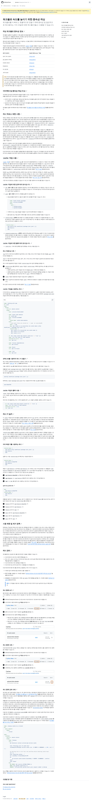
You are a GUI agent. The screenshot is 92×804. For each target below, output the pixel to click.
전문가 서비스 (38, 798)
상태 (27, 798)
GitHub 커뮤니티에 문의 (9, 787)
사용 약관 (15, 798)
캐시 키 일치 (39, 169)
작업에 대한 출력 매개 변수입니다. (17, 243)
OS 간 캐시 (50, 237)
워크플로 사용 (15, 5)
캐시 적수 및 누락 (37, 177)
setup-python (32, 59)
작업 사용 (10, 158)
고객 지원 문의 (7, 789)
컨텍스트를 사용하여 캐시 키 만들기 (15, 359)
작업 (28, 46)
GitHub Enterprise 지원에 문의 (47, 12)
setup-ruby (31, 66)
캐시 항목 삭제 (8, 645)
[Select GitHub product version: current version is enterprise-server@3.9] (22, 2)
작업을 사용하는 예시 (13, 289)
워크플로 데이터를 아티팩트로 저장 (36, 107)
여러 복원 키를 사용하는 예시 (13, 444)
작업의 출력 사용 (12, 390)
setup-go (31, 69)
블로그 (43, 798)
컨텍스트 (12, 363)
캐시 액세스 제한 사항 (12, 114)
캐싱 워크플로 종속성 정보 (14, 31)
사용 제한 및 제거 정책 (12, 523)
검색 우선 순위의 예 (9, 485)
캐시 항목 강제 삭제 (10, 690)
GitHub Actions (6, 5)
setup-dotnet (32, 72)
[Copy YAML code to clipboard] (52, 300)
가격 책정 (32, 798)
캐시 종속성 (22, 5)
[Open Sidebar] (2, 6)
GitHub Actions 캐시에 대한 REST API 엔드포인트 (38, 573)
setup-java (31, 62)
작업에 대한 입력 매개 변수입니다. (17, 184)
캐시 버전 (33, 429)
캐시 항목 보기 (8, 590)
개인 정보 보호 (22, 798)
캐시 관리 (34, 542)
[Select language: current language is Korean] (90, 2)
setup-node (32, 56)
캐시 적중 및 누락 (9, 251)
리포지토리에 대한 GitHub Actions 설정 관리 (39, 544)
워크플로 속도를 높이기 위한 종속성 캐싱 (26, 694)
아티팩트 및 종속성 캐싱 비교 (15, 91)
